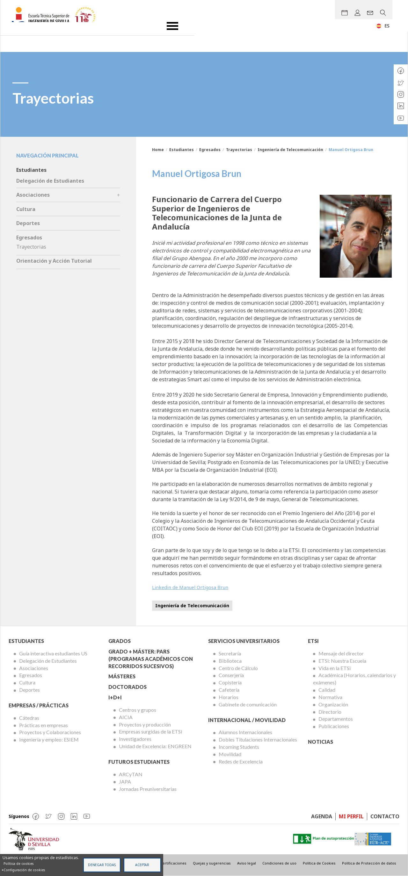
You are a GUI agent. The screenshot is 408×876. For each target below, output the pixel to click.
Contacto (384, 816)
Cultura (25, 209)
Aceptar (142, 865)
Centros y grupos (137, 710)
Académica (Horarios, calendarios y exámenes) (354, 678)
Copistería (230, 682)
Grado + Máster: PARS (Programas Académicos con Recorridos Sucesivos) (150, 658)
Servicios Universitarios (244, 641)
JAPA (125, 781)
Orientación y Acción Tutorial (54, 260)
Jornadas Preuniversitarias (148, 789)
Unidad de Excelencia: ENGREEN (155, 746)
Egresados (210, 149)
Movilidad (230, 754)
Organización (333, 704)
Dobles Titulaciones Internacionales (258, 739)
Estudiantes (181, 149)
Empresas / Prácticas (39, 705)
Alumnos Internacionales (245, 732)
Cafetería (229, 690)
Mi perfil (351, 816)
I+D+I (115, 697)
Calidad (326, 690)
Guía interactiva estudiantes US (53, 653)
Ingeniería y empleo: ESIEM (49, 739)
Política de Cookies (319, 863)
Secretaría (230, 653)
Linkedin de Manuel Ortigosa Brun (193, 587)
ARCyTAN (130, 774)
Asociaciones (33, 194)
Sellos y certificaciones (166, 863)
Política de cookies (18, 863)
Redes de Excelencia (241, 761)
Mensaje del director (341, 653)
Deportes (28, 223)
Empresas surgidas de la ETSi (150, 731)
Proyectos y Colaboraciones (50, 732)
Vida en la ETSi (334, 668)
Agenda (321, 816)
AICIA (126, 717)
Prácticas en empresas (43, 725)
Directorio (329, 712)
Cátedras (29, 718)
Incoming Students (239, 747)
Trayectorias (239, 149)
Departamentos (335, 719)
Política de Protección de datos (369, 863)
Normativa (330, 697)
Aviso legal (246, 863)
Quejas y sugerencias (212, 863)
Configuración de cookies (24, 870)
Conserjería (231, 675)
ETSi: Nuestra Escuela (342, 661)
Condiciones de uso (279, 863)
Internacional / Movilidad (247, 720)
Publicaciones (333, 726)
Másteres (121, 676)
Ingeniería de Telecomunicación (290, 149)
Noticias (320, 742)
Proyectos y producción (145, 724)
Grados (119, 641)
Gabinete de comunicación (248, 704)
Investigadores (135, 739)
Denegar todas (102, 865)
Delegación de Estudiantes (50, 180)
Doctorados (127, 687)
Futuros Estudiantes (139, 762)
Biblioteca (230, 661)
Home (158, 149)
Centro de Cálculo (238, 668)
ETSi (313, 641)
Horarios (228, 697)
